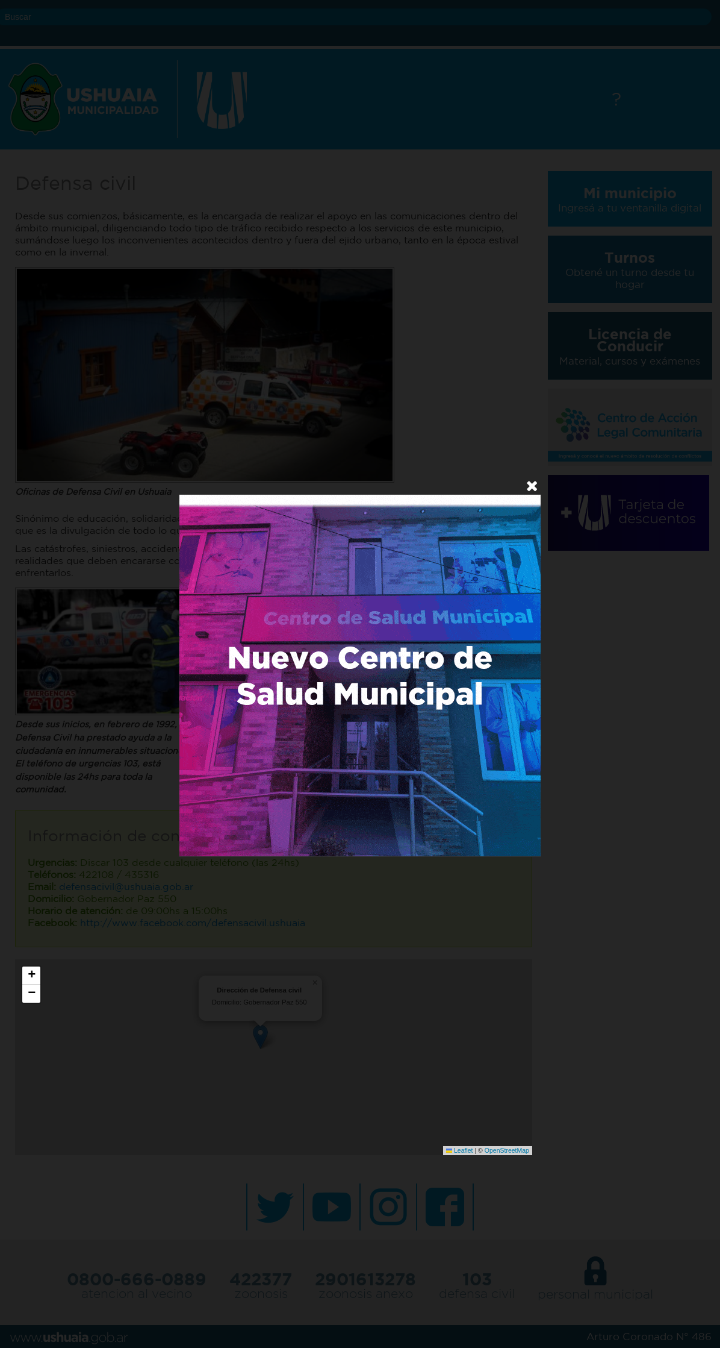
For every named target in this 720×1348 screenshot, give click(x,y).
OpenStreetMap (507, 1150)
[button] (31, 976)
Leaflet (459, 1150)
